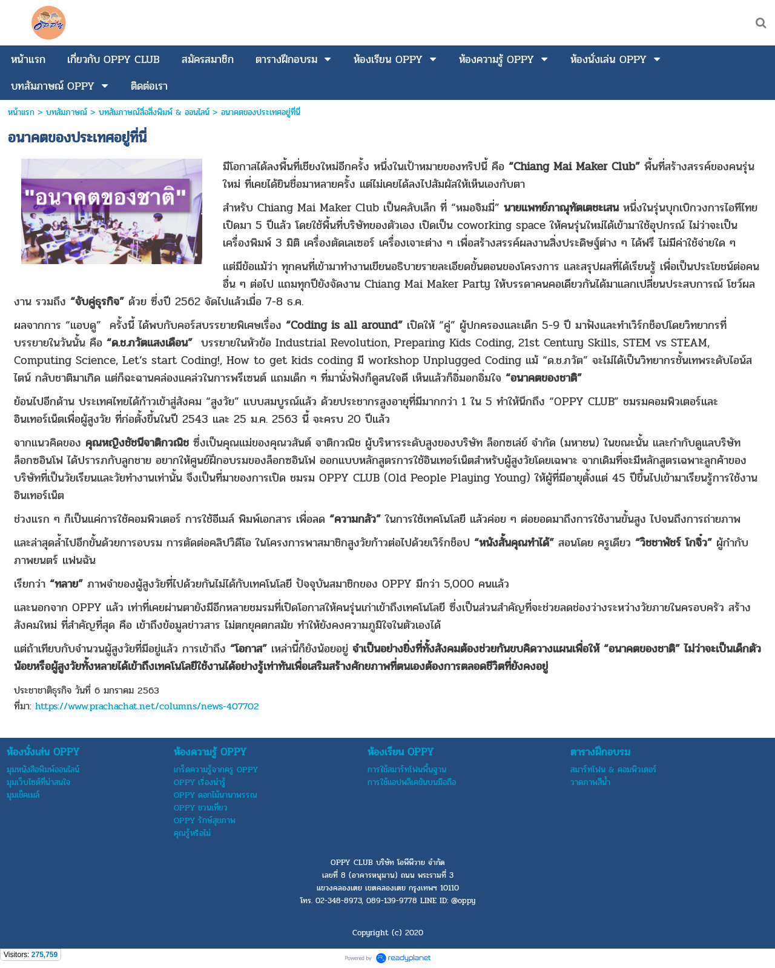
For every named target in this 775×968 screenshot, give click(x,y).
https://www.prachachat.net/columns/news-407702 (147, 706)
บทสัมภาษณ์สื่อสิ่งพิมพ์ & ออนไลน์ (154, 112)
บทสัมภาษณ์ (66, 112)
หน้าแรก (21, 112)
